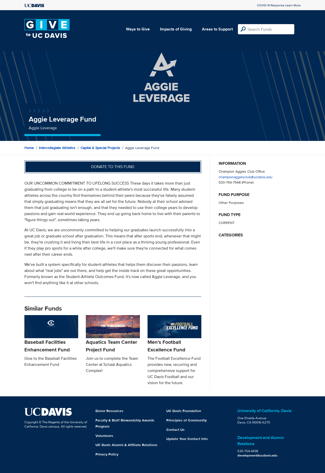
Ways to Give (138, 29)
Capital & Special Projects (100, 147)
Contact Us (175, 429)
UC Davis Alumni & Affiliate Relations (126, 444)
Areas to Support (217, 29)
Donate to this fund (112, 167)
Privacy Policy (106, 454)
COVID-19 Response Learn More (279, 5)
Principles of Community (186, 420)
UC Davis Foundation (183, 410)
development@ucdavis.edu (257, 455)
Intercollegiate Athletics (57, 147)
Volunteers (104, 435)
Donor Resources (109, 410)
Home (29, 147)
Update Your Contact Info (187, 438)
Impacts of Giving (176, 29)
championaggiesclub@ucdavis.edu (245, 177)
